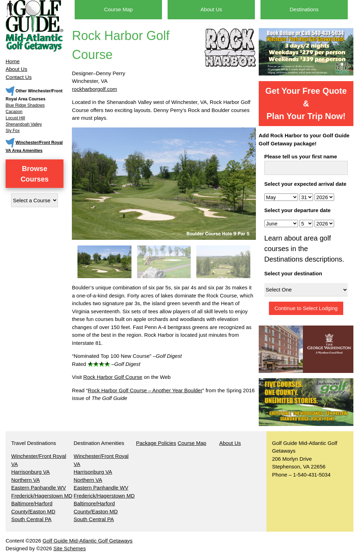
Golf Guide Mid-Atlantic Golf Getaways (87, 541)
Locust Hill (15, 118)
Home (13, 61)
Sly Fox (13, 130)
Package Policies (156, 443)
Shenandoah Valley (24, 124)
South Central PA (31, 519)
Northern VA (25, 480)
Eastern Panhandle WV (38, 488)
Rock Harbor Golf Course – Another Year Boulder (145, 390)
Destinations (304, 9)
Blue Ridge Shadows (25, 105)
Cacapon (14, 111)
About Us (16, 69)
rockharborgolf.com (94, 89)
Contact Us (19, 77)
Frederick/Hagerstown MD (41, 496)
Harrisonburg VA (30, 472)
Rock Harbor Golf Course (112, 377)
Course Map (118, 9)
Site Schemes (69, 548)
